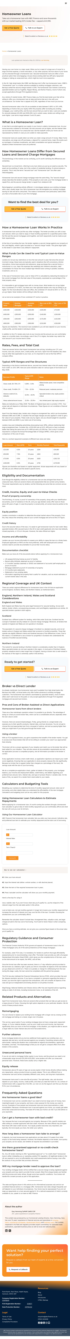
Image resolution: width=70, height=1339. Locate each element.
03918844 (5, 1300)
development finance (33, 1222)
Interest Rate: (10, 838)
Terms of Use (6, 1316)
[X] (10, 1230)
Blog (39, 1292)
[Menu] (66, 3)
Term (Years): (10, 847)
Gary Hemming (17, 1211)
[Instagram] (46, 1323)
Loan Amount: (11, 829)
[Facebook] (39, 1323)
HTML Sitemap (43, 1300)
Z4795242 (28, 1307)
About (40, 1295)
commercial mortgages (18, 1222)
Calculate (12, 858)
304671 (29, 1304)
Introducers (42, 1297)
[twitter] (41, 1323)
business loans (49, 1222)
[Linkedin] (6, 1230)
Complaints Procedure (10, 1322)
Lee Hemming (45, 60)
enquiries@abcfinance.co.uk (47, 1316)
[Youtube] (49, 1323)
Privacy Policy (7, 1319)
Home (4, 51)
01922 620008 (43, 1319)
